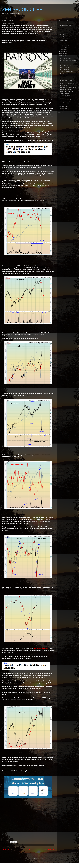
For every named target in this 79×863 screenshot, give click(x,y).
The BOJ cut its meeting (41, 649)
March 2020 (63, 106)
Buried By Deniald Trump (65, 99)
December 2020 (64, 40)
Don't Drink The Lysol (64, 57)
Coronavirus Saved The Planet (66, 97)
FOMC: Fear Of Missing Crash (66, 71)
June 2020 (62, 51)
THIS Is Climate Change (65, 65)
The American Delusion (65, 85)
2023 (60, 32)
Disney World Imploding (65, 78)
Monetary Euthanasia (64, 63)
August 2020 (63, 47)
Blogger (45, 858)
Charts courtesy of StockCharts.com (66, 20)
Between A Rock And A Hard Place (67, 89)
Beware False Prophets (65, 93)
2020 (60, 38)
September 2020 (64, 45)
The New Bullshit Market (65, 58)
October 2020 (63, 44)
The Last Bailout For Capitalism (67, 103)
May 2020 (62, 53)
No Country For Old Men (65, 95)
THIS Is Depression (64, 69)
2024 (60, 30)
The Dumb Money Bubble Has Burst (68, 83)
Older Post (51, 849)
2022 (60, 34)
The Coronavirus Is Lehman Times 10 (68, 87)
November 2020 (64, 42)
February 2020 (63, 108)
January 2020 (63, 110)
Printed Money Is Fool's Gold (66, 91)
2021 (60, 36)
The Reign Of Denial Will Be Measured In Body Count (66, 81)
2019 (60, 112)
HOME (60, 24)
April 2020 (62, 55)
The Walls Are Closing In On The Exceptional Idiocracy (67, 101)
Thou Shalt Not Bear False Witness (67, 77)
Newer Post (5, 849)
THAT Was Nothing (64, 75)
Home (28, 849)
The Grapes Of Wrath (64, 67)
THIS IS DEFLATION (64, 73)
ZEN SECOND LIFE (22, 9)
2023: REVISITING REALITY (65, 25)
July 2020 (62, 49)
